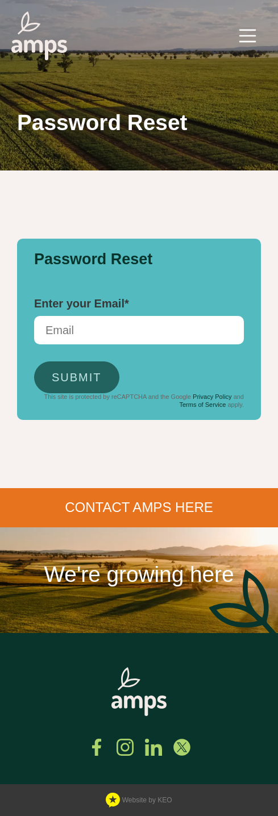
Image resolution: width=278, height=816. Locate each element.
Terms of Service (202, 404)
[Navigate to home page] (39, 35)
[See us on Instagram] (125, 747)
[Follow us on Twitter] (182, 747)
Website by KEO (139, 800)
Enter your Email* (81, 303)
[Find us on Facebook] (97, 747)
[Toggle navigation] (248, 36)
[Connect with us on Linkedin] (153, 747)
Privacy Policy (212, 396)
